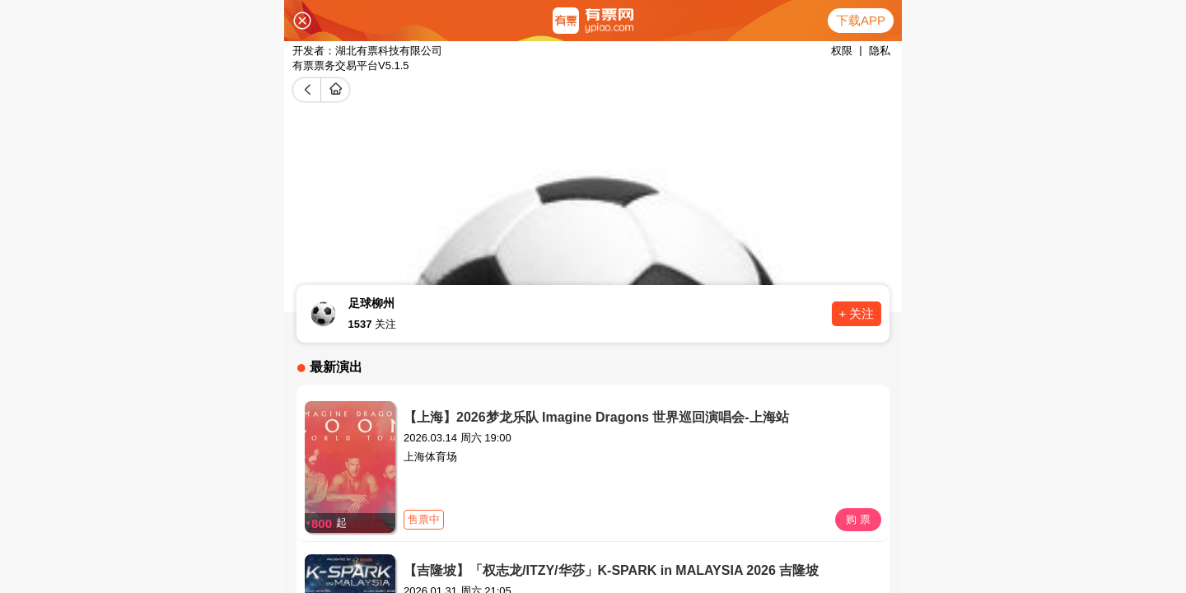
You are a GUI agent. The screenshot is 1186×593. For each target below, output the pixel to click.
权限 (841, 50)
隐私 (879, 50)
